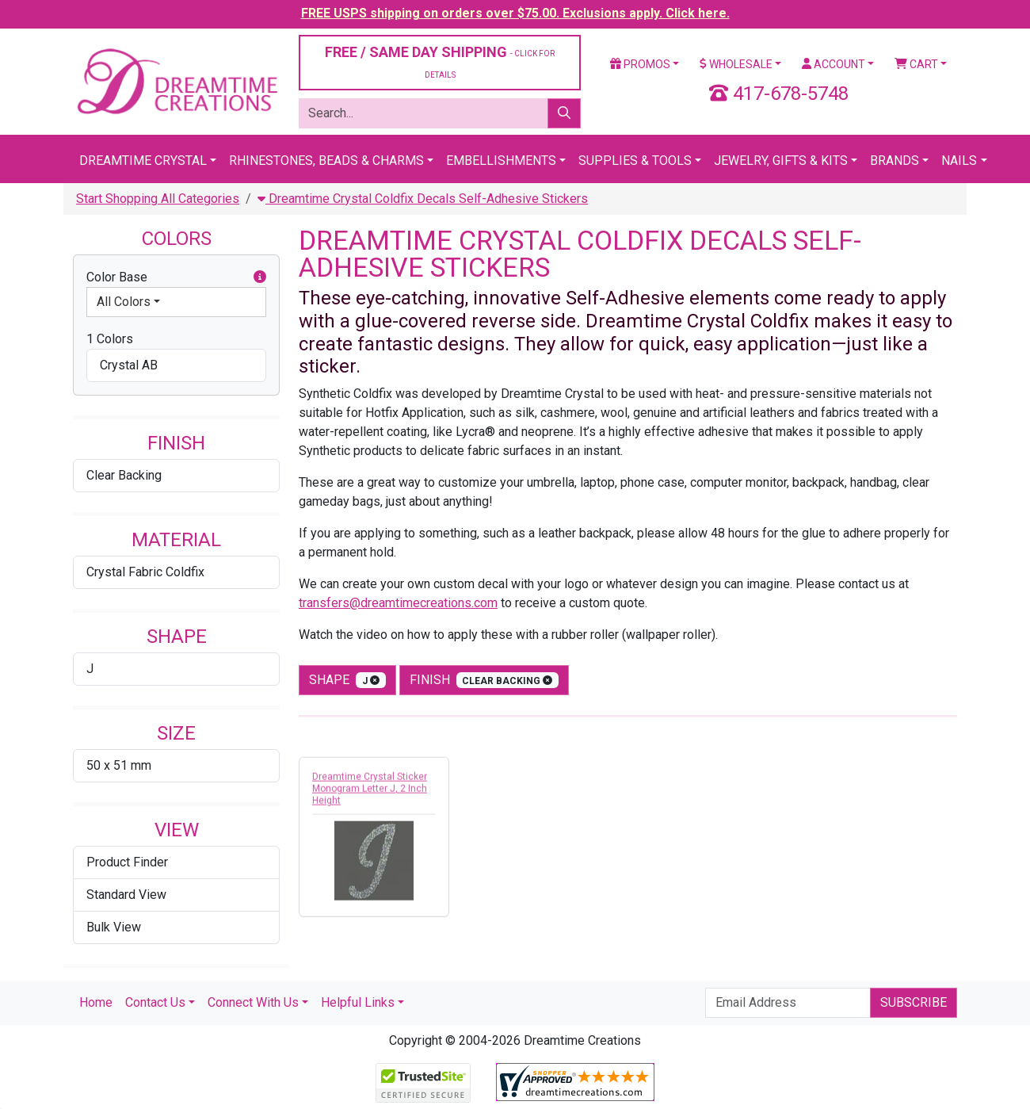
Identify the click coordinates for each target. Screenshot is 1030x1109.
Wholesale (736, 64)
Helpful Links (358, 1002)
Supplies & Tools (635, 160)
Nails (959, 160)
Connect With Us (253, 1002)
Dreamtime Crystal (143, 160)
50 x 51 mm (118, 765)
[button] (260, 277)
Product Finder (127, 862)
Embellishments (501, 160)
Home (96, 1002)
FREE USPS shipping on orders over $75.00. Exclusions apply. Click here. (515, 13)
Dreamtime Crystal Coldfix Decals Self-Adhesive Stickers (423, 198)
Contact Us (155, 1002)
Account (833, 64)
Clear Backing (124, 475)
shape (347, 680)
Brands (894, 160)
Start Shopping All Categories (157, 198)
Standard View (126, 894)
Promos (640, 64)
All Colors (124, 301)
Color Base (176, 277)
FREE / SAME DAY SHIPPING (440, 61)
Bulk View (113, 927)
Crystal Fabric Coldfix (145, 571)
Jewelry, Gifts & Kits (781, 160)
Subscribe (913, 1002)
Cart (916, 64)
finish (484, 680)
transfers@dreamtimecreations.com (398, 602)
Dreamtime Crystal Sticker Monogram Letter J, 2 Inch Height (369, 793)
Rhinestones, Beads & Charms (326, 160)
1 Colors (109, 338)
